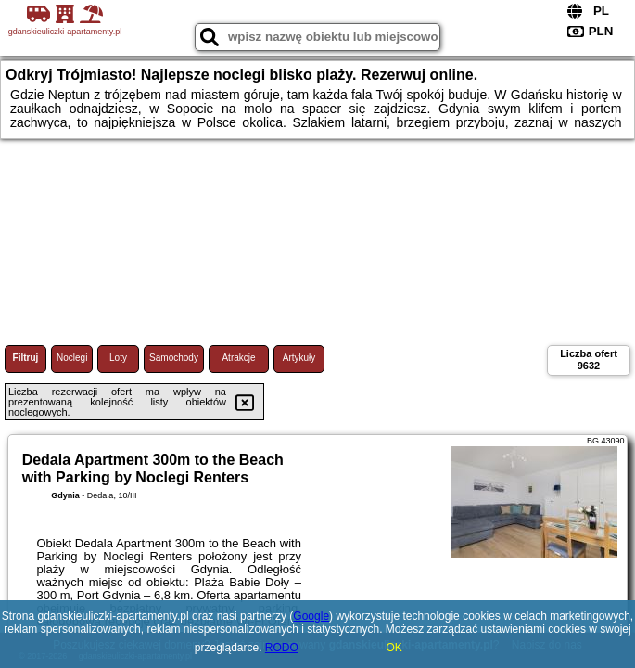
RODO (281, 647)
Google (311, 616)
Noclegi (72, 358)
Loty (118, 358)
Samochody (173, 358)
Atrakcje (238, 358)
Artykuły (299, 358)
